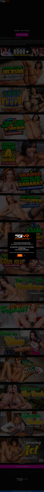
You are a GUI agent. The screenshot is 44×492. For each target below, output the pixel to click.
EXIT (24, 255)
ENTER (20, 255)
